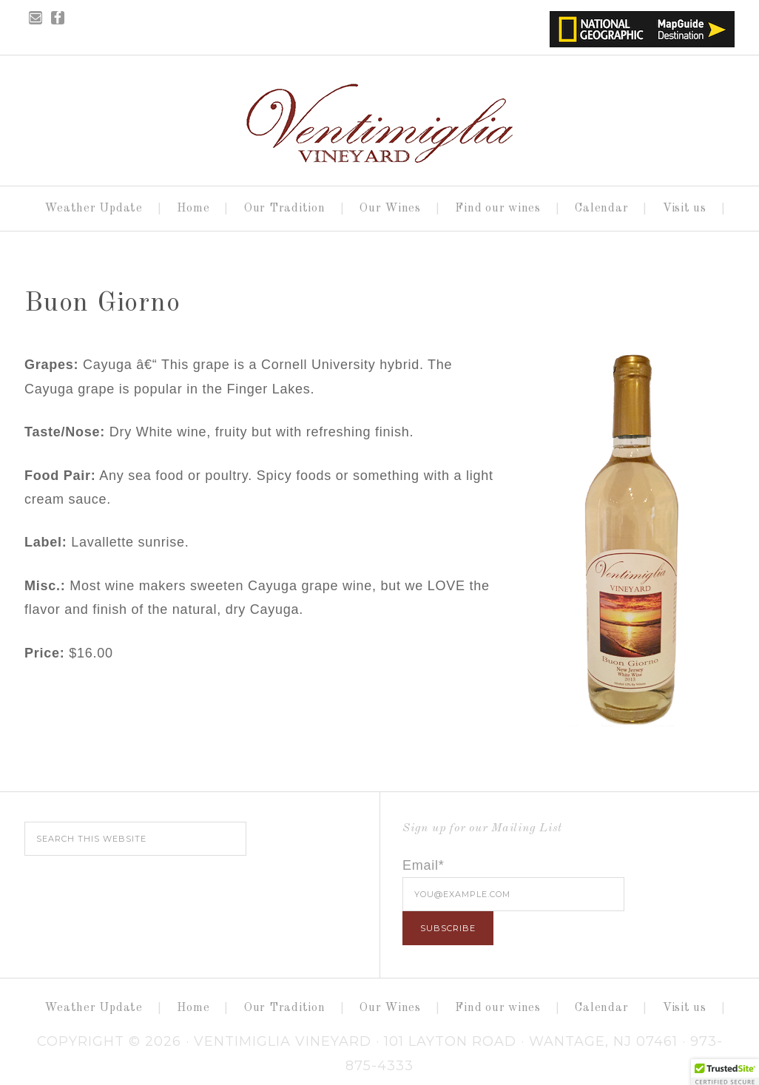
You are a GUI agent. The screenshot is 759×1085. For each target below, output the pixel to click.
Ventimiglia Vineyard (379, 116)
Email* (423, 865)
